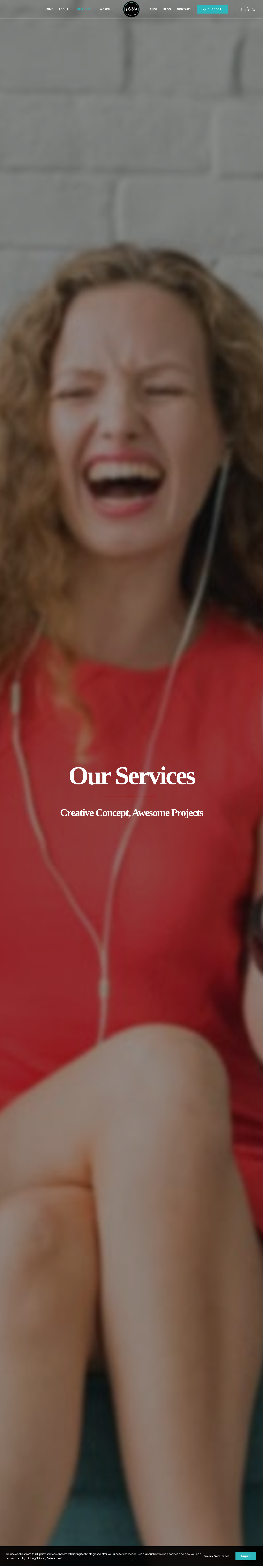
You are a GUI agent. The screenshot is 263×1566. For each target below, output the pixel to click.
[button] (241, 9)
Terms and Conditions (152, 1479)
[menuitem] (49, 9)
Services (85, 9)
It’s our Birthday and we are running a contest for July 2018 (98, 1481)
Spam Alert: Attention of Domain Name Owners (100, 1520)
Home (49, 9)
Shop (154, 9)
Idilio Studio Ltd (35, 1558)
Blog (167, 9)
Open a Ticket (209, 1512)
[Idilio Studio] (131, 9)
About (65, 9)
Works (106, 9)
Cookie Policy (147, 1494)
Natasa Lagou (56, 1558)
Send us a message (214, 1507)
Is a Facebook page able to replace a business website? (97, 1496)
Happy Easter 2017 (89, 1508)
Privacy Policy (147, 1486)
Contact (184, 9)
